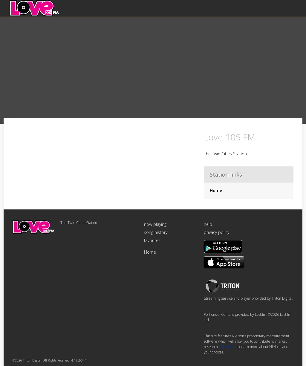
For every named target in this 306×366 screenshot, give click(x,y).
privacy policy (216, 232)
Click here (228, 346)
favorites (152, 240)
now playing (155, 224)
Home (216, 190)
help (208, 224)
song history (155, 232)
